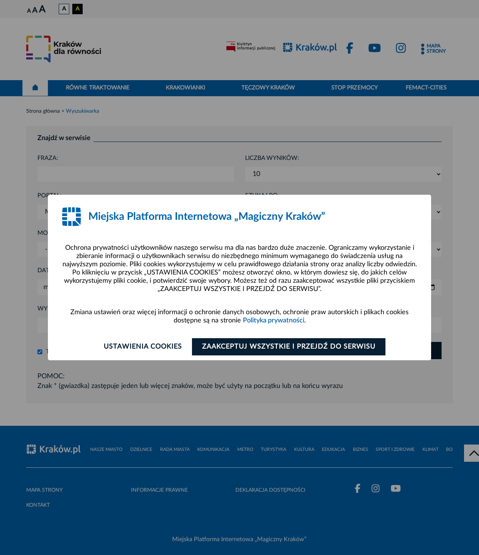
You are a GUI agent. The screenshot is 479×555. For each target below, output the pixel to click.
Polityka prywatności (273, 320)
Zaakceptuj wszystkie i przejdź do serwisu (288, 346)
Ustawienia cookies (143, 346)
